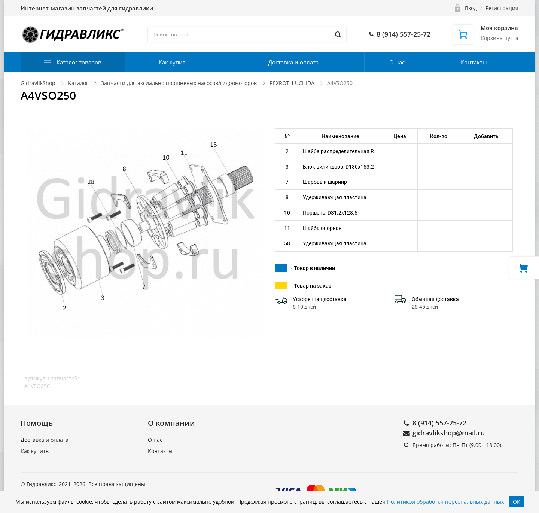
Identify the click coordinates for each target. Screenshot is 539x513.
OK (516, 501)
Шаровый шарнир (325, 182)
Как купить (174, 62)
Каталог (78, 82)
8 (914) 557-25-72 (439, 422)
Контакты (474, 62)
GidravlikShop (38, 82)
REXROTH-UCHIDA (292, 82)
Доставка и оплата (293, 62)
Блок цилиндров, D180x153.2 (338, 167)
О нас (397, 62)
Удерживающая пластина (334, 197)
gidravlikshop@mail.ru (448, 432)
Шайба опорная (322, 228)
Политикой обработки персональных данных (445, 501)
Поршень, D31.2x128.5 (330, 213)
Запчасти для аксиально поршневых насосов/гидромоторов (179, 82)
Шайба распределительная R (338, 151)
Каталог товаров (79, 62)
